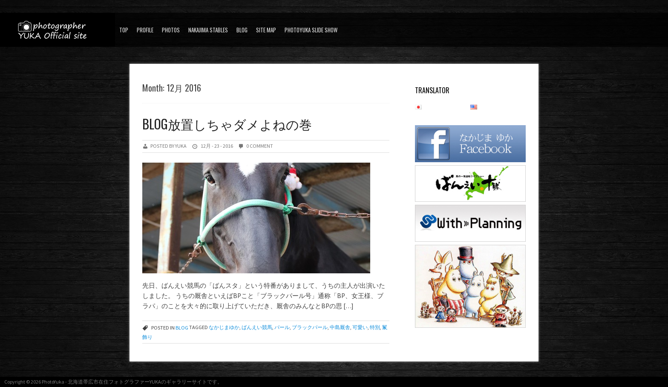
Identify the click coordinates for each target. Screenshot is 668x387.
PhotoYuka (53, 381)
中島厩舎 (340, 327)
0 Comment (259, 146)
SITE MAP (266, 30)
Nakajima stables (208, 30)
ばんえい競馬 (257, 327)
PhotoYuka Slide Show (311, 30)
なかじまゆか (224, 327)
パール (282, 327)
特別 (375, 327)
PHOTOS (171, 30)
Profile (145, 30)
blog (242, 30)
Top (123, 30)
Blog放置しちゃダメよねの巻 (227, 123)
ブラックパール (310, 327)
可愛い (360, 327)
